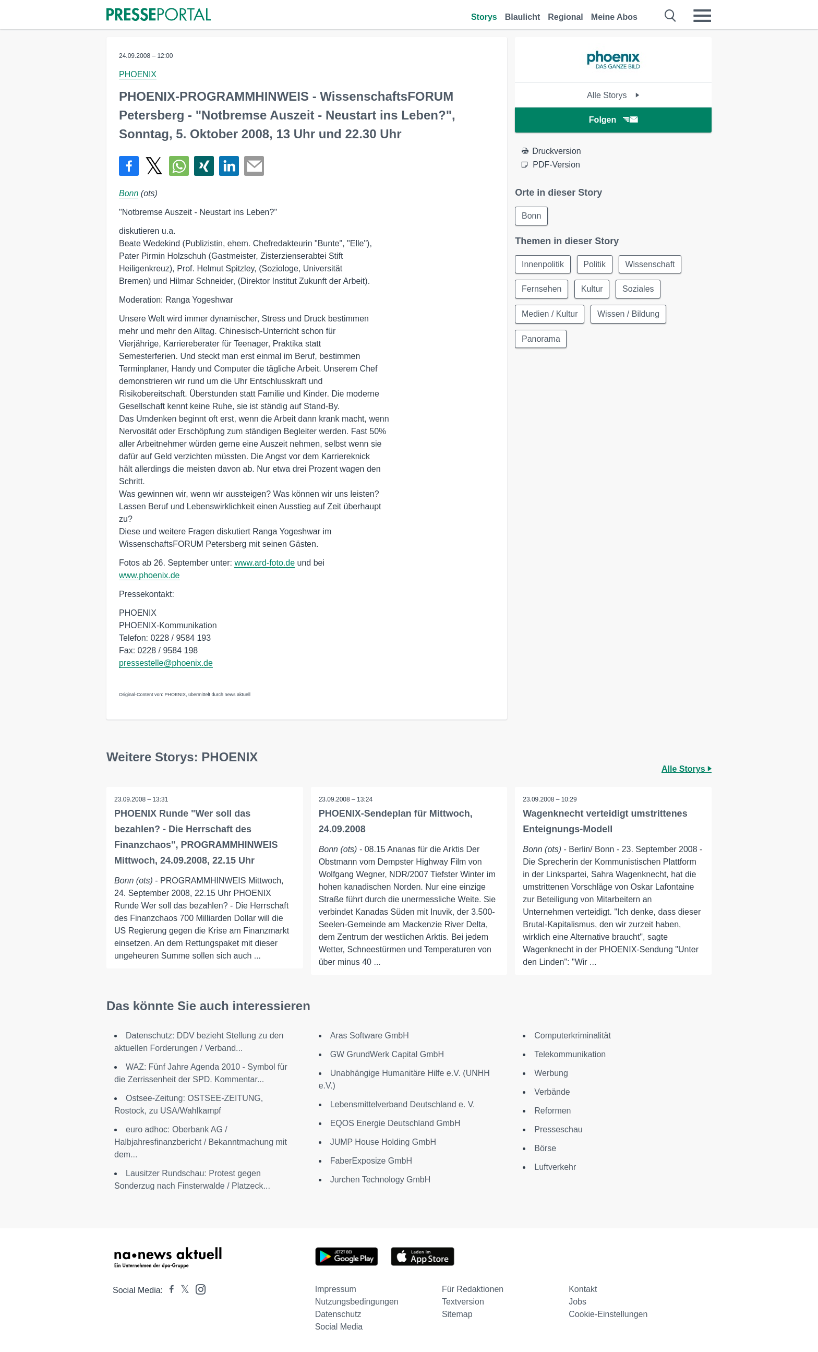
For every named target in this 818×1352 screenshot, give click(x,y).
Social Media (339, 1326)
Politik (595, 264)
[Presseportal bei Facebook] (168, 1290)
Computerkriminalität (572, 1035)
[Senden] (254, 166)
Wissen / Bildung (629, 314)
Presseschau (558, 1129)
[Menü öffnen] (702, 15)
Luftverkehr (555, 1167)
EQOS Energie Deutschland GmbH (395, 1123)
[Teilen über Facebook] (129, 166)
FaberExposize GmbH (371, 1160)
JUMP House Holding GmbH (383, 1142)
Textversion (463, 1301)
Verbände (552, 1091)
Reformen (552, 1110)
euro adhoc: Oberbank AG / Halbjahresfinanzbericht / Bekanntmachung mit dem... (200, 1142)
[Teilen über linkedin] (229, 166)
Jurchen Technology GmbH (380, 1179)
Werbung (551, 1073)
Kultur (593, 289)
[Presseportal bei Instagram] (197, 1288)
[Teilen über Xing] (204, 166)
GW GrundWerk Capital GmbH (387, 1054)
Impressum (335, 1289)
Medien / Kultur (550, 314)
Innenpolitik (543, 264)
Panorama (541, 339)
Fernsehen (542, 289)
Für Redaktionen (472, 1289)
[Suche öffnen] (670, 15)
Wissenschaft (651, 264)
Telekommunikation (570, 1054)
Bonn (128, 193)
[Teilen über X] (154, 166)
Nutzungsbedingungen (357, 1301)
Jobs (577, 1301)
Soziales (639, 289)
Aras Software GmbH (369, 1035)
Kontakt (583, 1289)
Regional (565, 17)
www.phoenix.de (149, 575)
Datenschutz (338, 1314)
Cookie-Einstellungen (608, 1314)
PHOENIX (138, 74)
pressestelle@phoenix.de (166, 663)
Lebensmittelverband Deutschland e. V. (402, 1104)
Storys (484, 17)
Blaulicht (522, 17)
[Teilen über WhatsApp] (179, 166)
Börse (545, 1148)
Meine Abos (614, 17)
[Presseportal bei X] (181, 1290)
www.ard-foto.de (264, 562)
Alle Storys (613, 95)
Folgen (613, 119)
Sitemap (457, 1314)
